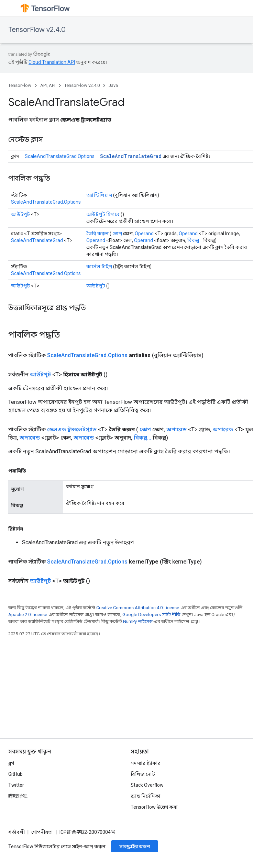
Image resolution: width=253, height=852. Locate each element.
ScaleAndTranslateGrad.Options (60, 156)
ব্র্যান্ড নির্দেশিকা (146, 796)
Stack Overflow (147, 785)
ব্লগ (11, 763)
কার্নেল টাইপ (99, 266)
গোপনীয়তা (42, 832)
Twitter (16, 785)
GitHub (15, 774)
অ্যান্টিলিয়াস (99, 195)
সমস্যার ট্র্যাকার (146, 763)
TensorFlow (19, 85)
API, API (47, 85)
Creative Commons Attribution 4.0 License (137, 607)
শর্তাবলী (16, 832)
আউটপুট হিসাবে (103, 214)
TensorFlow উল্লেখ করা (154, 807)
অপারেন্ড (176, 429)
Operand (144, 233)
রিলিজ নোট (143, 774)
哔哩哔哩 (18, 796)
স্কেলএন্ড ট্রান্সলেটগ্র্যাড (72, 429)
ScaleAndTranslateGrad (131, 156)
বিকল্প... (194, 240)
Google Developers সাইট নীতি (151, 614)
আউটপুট (20, 214)
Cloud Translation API (52, 62)
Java (113, 85)
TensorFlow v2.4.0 (37, 29)
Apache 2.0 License (27, 614)
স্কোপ (117, 233)
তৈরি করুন (97, 233)
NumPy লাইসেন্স (138, 621)
